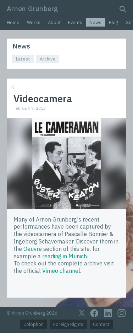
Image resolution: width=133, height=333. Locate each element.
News (95, 22)
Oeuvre (32, 248)
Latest (23, 59)
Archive (48, 59)
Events (75, 22)
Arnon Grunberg (32, 8)
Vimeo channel (61, 270)
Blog (113, 22)
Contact (101, 324)
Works (33, 22)
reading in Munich (64, 256)
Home (13, 22)
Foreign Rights (68, 324)
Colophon (33, 324)
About (54, 22)
